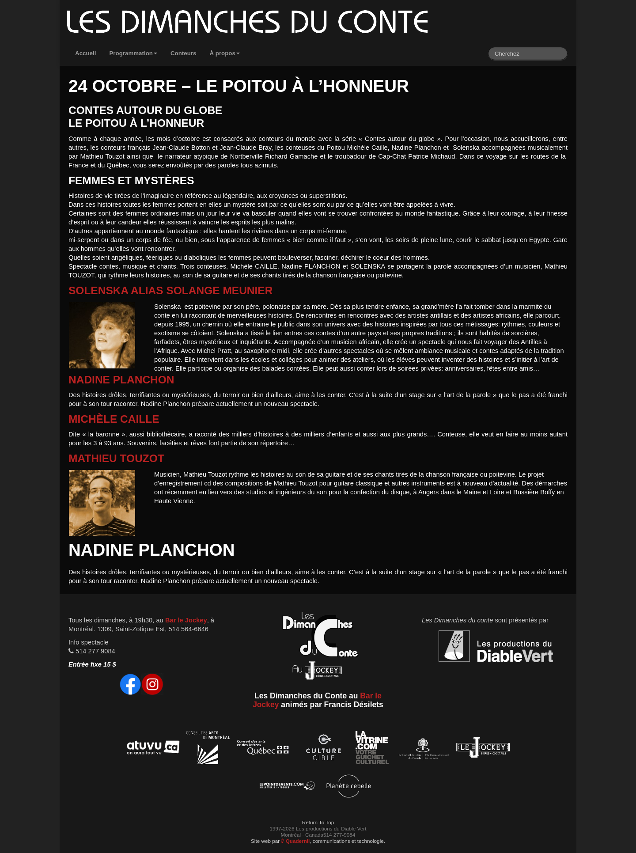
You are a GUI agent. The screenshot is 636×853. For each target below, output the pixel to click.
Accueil (85, 53)
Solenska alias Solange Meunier (170, 290)
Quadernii (295, 841)
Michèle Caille (113, 419)
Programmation (133, 53)
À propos (224, 53)
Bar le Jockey (186, 620)
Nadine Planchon (121, 380)
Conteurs (183, 53)
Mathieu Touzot (116, 458)
